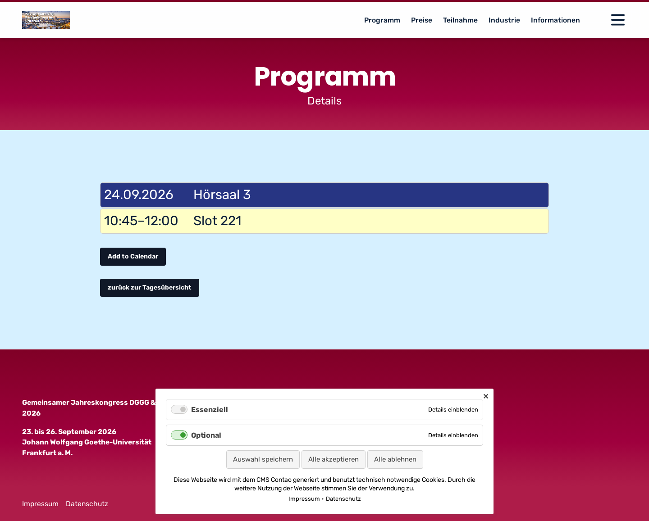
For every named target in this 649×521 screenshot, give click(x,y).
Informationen (555, 20)
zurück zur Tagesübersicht (150, 287)
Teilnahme (460, 20)
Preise (421, 20)
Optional (206, 435)
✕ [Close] (486, 396)
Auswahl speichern (263, 459)
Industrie (504, 20)
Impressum (40, 503)
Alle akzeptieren (333, 459)
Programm (382, 20)
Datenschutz (87, 503)
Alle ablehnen (395, 459)
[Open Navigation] (618, 20)
